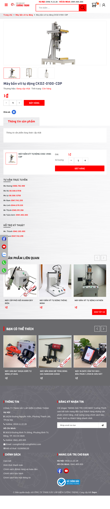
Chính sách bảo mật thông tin (17, 491)
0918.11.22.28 (52, 1)
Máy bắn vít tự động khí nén (89, 307)
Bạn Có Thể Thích (21, 335)
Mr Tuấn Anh (15, 216)
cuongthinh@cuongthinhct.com (26, 458)
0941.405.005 (77, 1)
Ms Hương (14, 186)
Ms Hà (12, 191)
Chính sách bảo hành (13, 487)
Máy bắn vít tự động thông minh (53, 308)
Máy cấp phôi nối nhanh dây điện (19, 308)
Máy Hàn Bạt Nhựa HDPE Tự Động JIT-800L (18, 385)
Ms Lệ (12, 196)
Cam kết (7, 474)
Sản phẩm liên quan (24, 258)
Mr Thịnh (13, 211)
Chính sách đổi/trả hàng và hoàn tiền (20, 483)
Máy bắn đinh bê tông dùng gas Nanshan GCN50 (53, 385)
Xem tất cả (99, 319)
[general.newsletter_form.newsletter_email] (82, 438)
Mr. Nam (13, 237)
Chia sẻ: (6, 113)
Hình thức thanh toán (13, 478)
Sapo (94, 506)
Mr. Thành (14, 232)
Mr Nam (13, 201)
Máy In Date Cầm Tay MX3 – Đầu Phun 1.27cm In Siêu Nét (88, 385)
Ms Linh (13, 206)
